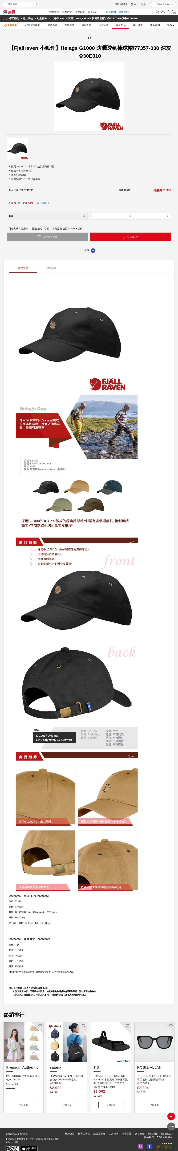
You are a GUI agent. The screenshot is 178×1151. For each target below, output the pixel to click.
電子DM (92, 11)
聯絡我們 (149, 1125)
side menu (171, 1119)
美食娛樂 (80, 11)
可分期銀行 (43, 203)
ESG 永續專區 (164, 1125)
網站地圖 (153, 1122)
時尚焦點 (124, 11)
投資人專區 (84, 1122)
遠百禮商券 (99, 1122)
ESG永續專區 (121, 4)
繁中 (134, 4)
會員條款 (140, 1122)
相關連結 (166, 1122)
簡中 (143, 4)
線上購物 (111, 11)
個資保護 (127, 1122)
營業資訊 (54, 11)
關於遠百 (70, 1122)
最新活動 (67, 11)
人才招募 (114, 1122)
